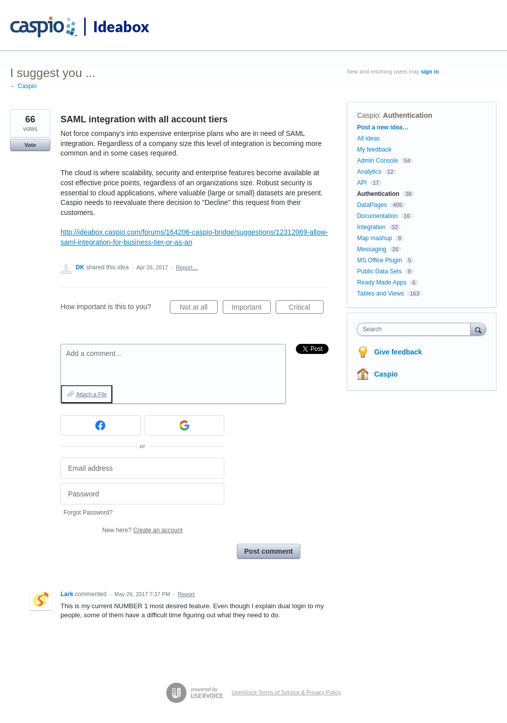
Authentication (407, 115)
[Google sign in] (185, 425)
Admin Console (377, 160)
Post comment (268, 551)
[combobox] (416, 329)
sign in (429, 71)
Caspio (368, 115)
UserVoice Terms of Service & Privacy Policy (286, 692)
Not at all (199, 308)
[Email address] (142, 468)
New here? (142, 530)
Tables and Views (380, 293)
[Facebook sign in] (100, 425)
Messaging (371, 249)
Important (251, 308)
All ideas (368, 138)
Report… (187, 267)
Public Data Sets (379, 271)
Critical (306, 308)
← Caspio (23, 86)
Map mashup (374, 238)
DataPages (372, 204)
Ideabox (121, 26)
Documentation (377, 216)
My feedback (374, 149)
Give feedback (398, 352)
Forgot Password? (88, 512)
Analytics (369, 171)
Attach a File (91, 394)
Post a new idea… (382, 127)
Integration (371, 227)
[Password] (142, 493)
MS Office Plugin (379, 260)
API (361, 182)
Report (186, 594)
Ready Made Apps (381, 282)
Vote (30, 145)
